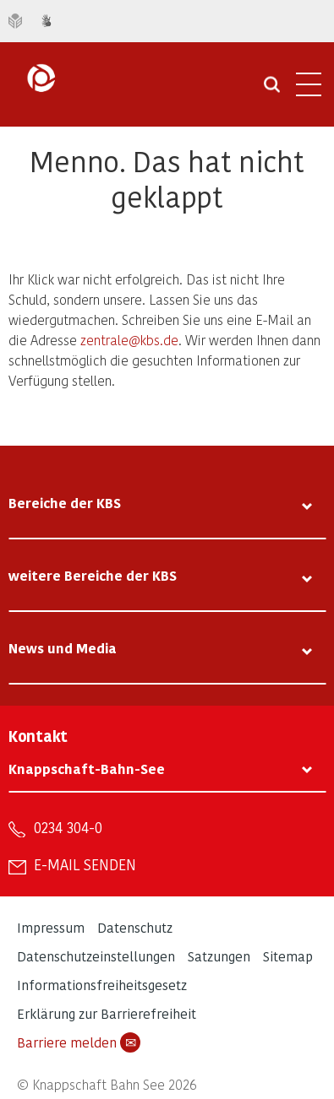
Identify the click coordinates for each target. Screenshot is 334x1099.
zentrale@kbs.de (129, 340)
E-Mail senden (85, 864)
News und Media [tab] (62, 648)
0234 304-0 (68, 827)
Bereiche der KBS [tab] (64, 503)
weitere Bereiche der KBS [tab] (92, 575)
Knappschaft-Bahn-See (86, 769)
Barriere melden (78, 1042)
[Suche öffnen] (272, 90)
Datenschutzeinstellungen (96, 956)
